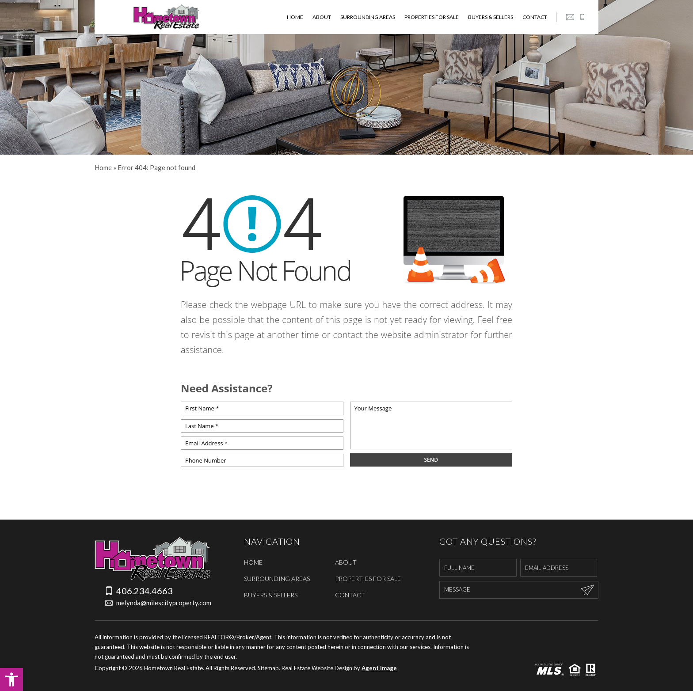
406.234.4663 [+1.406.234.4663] (139, 590)
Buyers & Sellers (490, 17)
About (321, 17)
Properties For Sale (431, 17)
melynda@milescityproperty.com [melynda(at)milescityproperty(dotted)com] (152, 603)
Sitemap (268, 668)
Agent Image (379, 668)
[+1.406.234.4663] (582, 17)
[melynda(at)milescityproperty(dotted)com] (570, 17)
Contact (534, 17)
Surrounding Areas (367, 17)
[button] (11, 679)
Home (295, 17)
